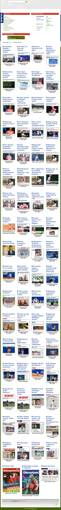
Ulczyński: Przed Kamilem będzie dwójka (22, 268)
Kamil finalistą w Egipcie (9, 315)
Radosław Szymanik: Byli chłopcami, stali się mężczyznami (23, 196)
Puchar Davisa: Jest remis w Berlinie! (36, 220)
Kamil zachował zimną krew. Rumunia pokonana (23, 147)
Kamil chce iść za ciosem (8, 267)
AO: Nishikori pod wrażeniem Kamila (22, 123)
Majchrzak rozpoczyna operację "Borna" (50, 316)
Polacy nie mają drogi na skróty (51, 195)
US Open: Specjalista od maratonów (37, 73)
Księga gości (6, 30)
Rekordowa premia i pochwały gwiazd (7, 74)
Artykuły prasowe (7, 27)
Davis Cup (6, 24)
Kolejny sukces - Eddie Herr (8, 418)
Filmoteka (5, 26)
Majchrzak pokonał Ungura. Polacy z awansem (37, 147)
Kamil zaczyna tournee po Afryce (23, 315)
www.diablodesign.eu (33, 508)
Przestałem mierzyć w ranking (51, 99)
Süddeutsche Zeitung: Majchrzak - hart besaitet (23, 171)
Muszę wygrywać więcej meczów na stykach (8, 171)
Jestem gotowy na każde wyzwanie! (50, 244)
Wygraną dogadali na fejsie (7, 444)
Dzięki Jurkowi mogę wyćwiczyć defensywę (51, 268)
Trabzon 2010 (9, 466)
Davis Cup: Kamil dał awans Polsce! (9, 195)
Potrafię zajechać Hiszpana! (49, 390)
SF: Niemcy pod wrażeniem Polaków (22, 219)
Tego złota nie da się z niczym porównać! (8, 365)
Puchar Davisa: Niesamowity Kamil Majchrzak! (51, 221)
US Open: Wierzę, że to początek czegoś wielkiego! (50, 75)
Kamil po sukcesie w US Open (37, 48)
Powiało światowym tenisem (7, 219)
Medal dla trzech (49, 466)
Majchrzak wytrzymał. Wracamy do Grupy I (50, 147)
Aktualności (6, 17)
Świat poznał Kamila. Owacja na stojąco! (51, 123)
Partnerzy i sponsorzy (8, 28)
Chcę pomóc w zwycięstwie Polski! (22, 293)
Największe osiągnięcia (9, 20)
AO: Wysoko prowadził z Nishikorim (8, 146)
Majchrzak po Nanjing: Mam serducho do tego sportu (22, 366)
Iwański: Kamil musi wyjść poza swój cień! (38, 195)
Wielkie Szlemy (7, 23)
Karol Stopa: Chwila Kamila (8, 340)
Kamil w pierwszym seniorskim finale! (21, 391)
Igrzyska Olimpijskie (8, 21)
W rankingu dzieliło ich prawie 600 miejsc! (51, 366)
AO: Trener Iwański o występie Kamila (38, 123)
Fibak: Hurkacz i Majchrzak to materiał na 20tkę (50, 50)
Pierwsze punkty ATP (36, 443)
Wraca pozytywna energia (21, 243)
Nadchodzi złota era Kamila (8, 242)
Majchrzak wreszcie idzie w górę (9, 123)
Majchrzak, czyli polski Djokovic (50, 293)
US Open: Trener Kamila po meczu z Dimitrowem (22, 74)
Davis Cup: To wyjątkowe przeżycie (52, 170)
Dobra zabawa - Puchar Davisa (23, 417)
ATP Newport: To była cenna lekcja (37, 99)
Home (4, 16)
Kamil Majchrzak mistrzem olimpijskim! (36, 341)
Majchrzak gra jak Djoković (37, 364)
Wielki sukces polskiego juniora (37, 390)
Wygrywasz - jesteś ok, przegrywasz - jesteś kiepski (37, 244)
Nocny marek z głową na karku (51, 444)
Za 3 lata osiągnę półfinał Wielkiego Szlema (37, 316)
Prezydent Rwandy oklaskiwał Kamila (7, 49)
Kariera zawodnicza (8, 19)
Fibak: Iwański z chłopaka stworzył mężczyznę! (23, 100)
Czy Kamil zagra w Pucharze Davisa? (36, 268)
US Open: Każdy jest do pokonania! (8, 99)
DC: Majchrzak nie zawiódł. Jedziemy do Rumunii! (38, 171)
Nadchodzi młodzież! (7, 292)
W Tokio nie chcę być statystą (22, 48)
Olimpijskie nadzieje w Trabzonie (30, 467)
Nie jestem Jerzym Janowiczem (36, 293)
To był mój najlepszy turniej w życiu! (52, 341)
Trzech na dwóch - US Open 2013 (36, 418)
